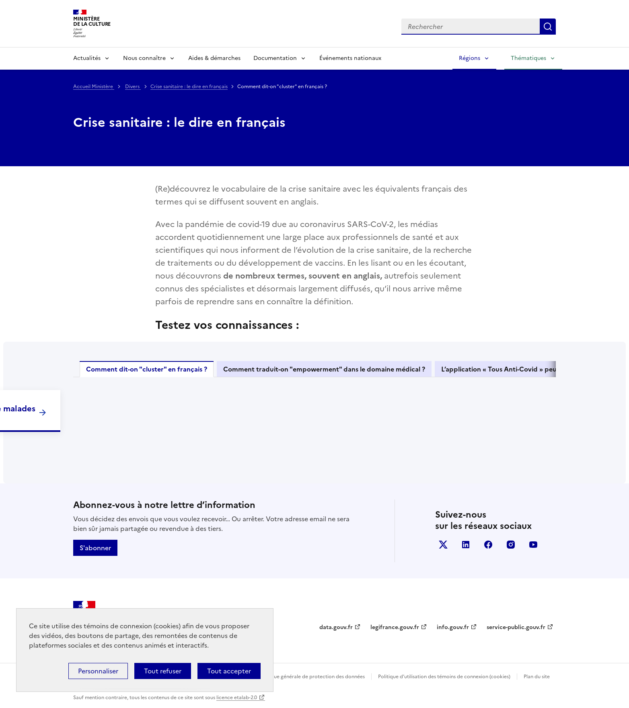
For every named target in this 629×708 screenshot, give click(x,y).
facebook (488, 545)
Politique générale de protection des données (312, 676)
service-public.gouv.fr (516, 627)
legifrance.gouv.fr (394, 627)
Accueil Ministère (93, 86)
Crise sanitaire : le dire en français (189, 86)
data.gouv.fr (336, 627)
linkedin (466, 545)
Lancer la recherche (548, 27)
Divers (133, 86)
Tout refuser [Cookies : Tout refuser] (162, 671)
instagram (511, 545)
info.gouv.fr (453, 627)
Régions (469, 58)
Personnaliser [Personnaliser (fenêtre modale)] (98, 671)
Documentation (275, 58)
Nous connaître (144, 58)
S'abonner (95, 548)
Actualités (87, 58)
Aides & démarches (214, 58)
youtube (533, 545)
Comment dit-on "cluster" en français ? (146, 369)
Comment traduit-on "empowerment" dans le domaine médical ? (324, 369)
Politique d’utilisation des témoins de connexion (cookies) (444, 676)
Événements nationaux (350, 58)
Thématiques (528, 58)
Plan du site (537, 676)
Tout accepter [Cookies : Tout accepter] (229, 671)
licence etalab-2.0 (236, 697)
